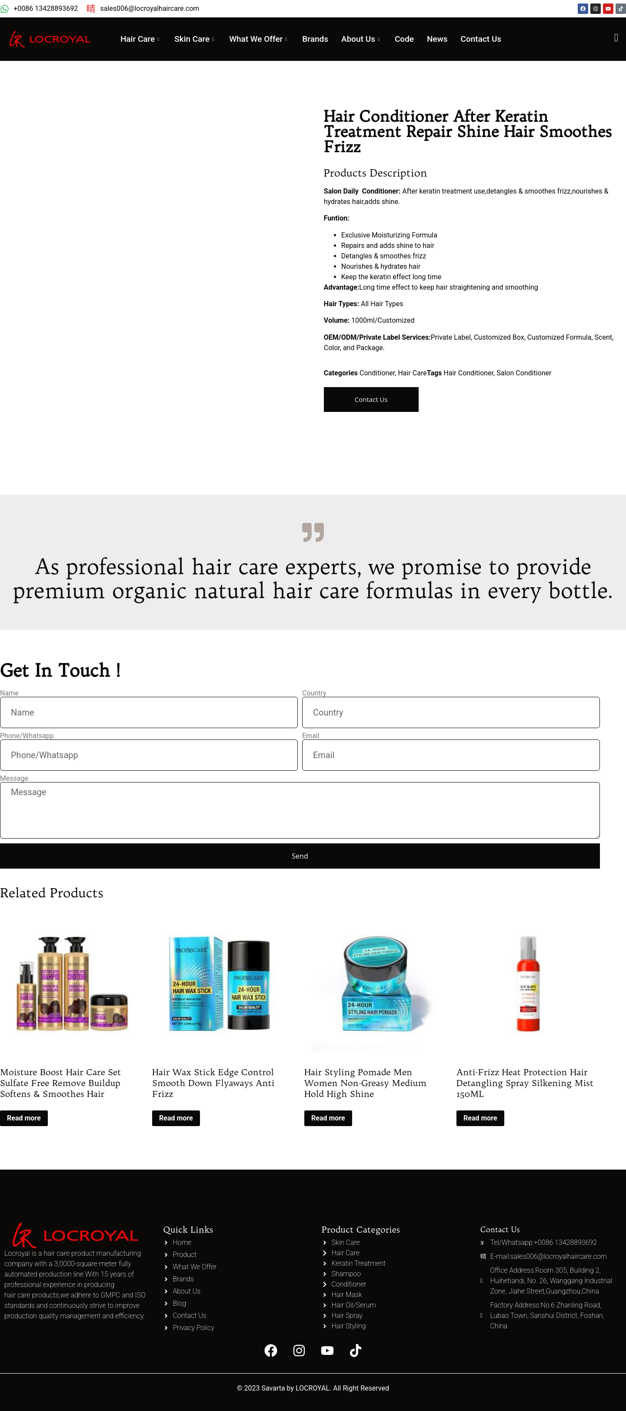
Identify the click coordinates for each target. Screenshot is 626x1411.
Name (9, 693)
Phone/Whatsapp (27, 735)
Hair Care (136, 39)
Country (314, 693)
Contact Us (487, 39)
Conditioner (377, 373)
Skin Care (193, 39)
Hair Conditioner (468, 373)
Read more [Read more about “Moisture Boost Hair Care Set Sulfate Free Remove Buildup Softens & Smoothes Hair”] (24, 1118)
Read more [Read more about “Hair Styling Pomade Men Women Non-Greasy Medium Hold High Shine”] (328, 1118)
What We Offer (260, 39)
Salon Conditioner (523, 373)
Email (311, 735)
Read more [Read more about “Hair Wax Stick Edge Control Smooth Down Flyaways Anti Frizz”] (176, 1118)
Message (14, 778)
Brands (318, 39)
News (443, 39)
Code (410, 39)
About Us (366, 39)
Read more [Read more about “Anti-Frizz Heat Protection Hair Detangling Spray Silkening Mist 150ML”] (480, 1118)
